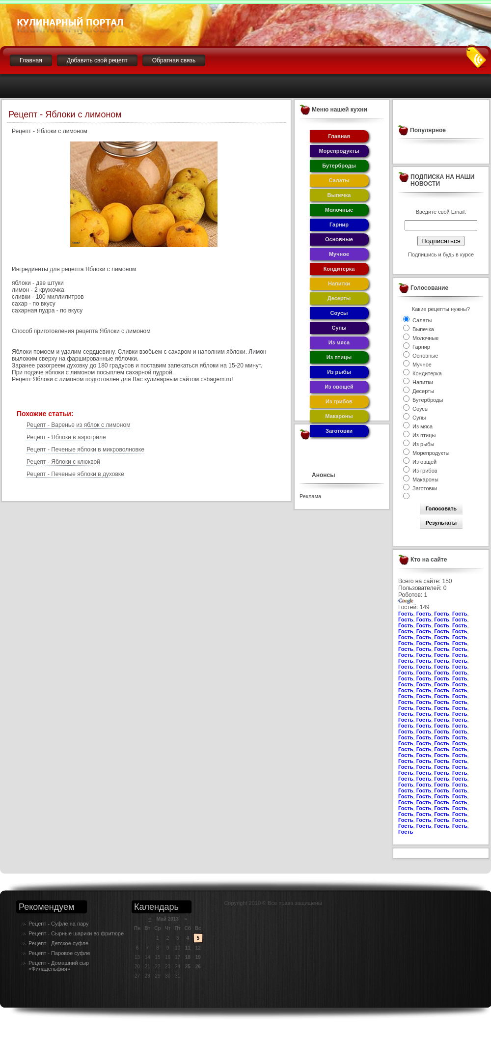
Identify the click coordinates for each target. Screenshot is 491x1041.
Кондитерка (339, 269)
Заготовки (339, 431)
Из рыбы (339, 372)
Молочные (339, 210)
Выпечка (339, 195)
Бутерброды (339, 166)
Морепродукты (339, 151)
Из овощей (339, 387)
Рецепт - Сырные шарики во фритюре (76, 933)
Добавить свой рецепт (97, 60)
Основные (339, 239)
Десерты (339, 298)
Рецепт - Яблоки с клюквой (63, 461)
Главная (31, 60)
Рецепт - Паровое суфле (59, 953)
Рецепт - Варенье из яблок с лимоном (78, 425)
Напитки (339, 283)
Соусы (339, 313)
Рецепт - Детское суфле (58, 943)
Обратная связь (173, 60)
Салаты (338, 180)
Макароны (339, 416)
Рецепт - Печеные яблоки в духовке (75, 474)
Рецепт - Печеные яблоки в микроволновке (85, 449)
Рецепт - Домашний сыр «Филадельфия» (58, 966)
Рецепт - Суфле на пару (58, 924)
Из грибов (339, 401)
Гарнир (339, 224)
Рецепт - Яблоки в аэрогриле (66, 437)
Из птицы (339, 357)
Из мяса (339, 342)
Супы (338, 328)
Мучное (339, 254)
